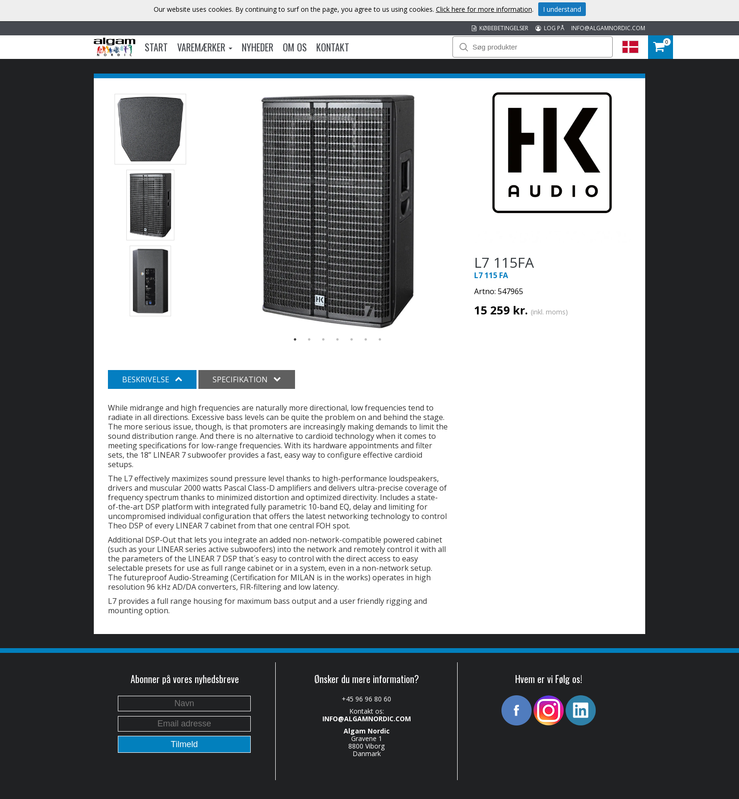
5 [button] (351, 339)
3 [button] (323, 339)
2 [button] (309, 339)
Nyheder (257, 47)
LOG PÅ (549, 28)
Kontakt (332, 47)
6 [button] (365, 339)
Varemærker (204, 47)
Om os (295, 47)
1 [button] (295, 339)
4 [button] (337, 339)
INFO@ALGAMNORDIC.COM (608, 28)
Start (156, 47)
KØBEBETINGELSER (500, 28)
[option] (337, 211)
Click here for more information (484, 9)
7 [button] (380, 339)
